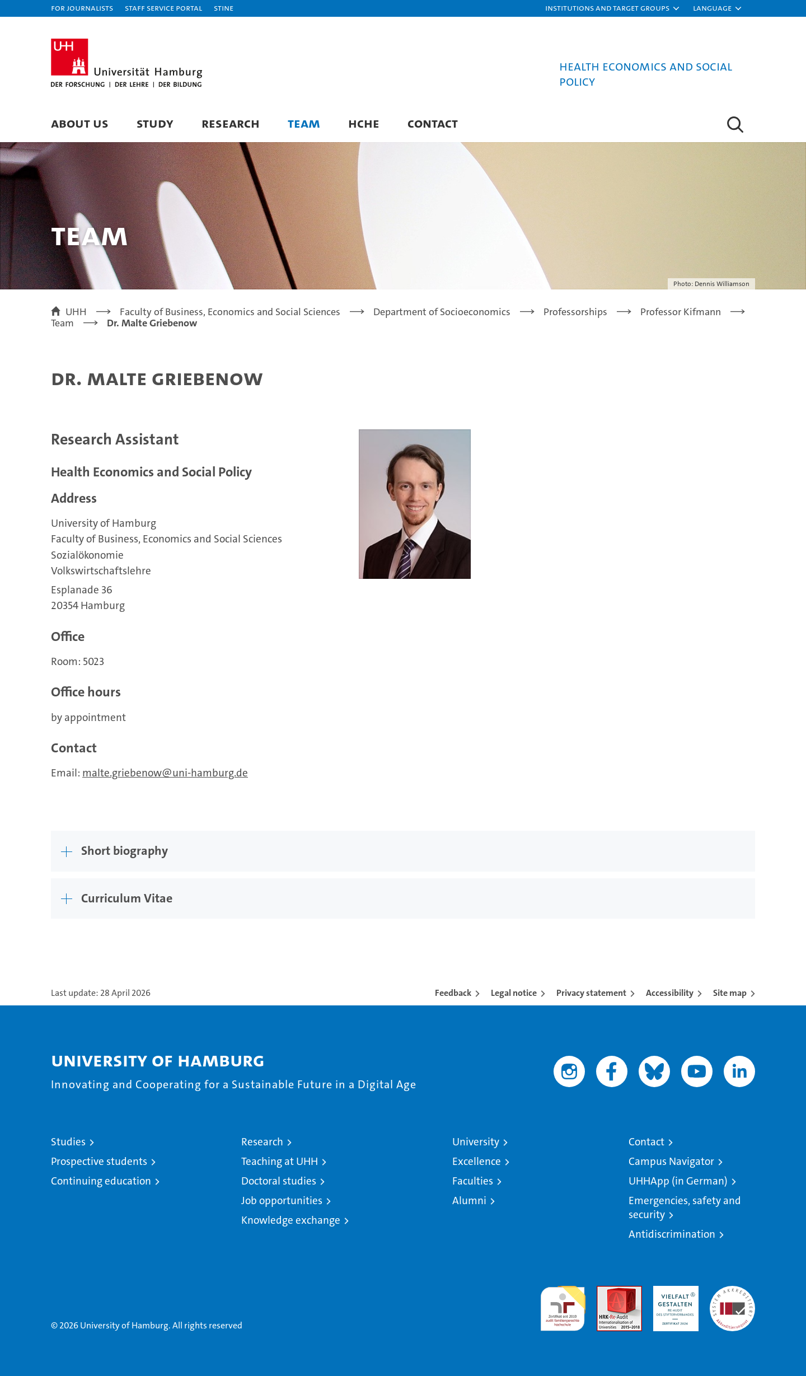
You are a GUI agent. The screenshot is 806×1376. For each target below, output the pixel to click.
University (475, 1142)
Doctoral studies (278, 1181)
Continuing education (101, 1181)
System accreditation (732, 1297)
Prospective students (99, 1161)
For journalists (82, 7)
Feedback (453, 993)
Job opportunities (281, 1200)
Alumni (469, 1200)
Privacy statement (591, 993)
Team (304, 123)
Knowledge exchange (290, 1220)
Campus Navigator (671, 1161)
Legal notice (514, 993)
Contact (432, 123)
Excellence (476, 1161)
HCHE (363, 123)
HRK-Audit (673, 1292)
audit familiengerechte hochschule (562, 1303)
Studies (68, 1142)
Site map (730, 993)
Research (231, 123)
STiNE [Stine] (223, 7)
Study (155, 123)
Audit (607, 1292)
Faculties (472, 1181)
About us (80, 123)
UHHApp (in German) (678, 1181)
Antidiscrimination (672, 1234)
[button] (613, 8)
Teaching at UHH (279, 1161)
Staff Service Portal (163, 7)
